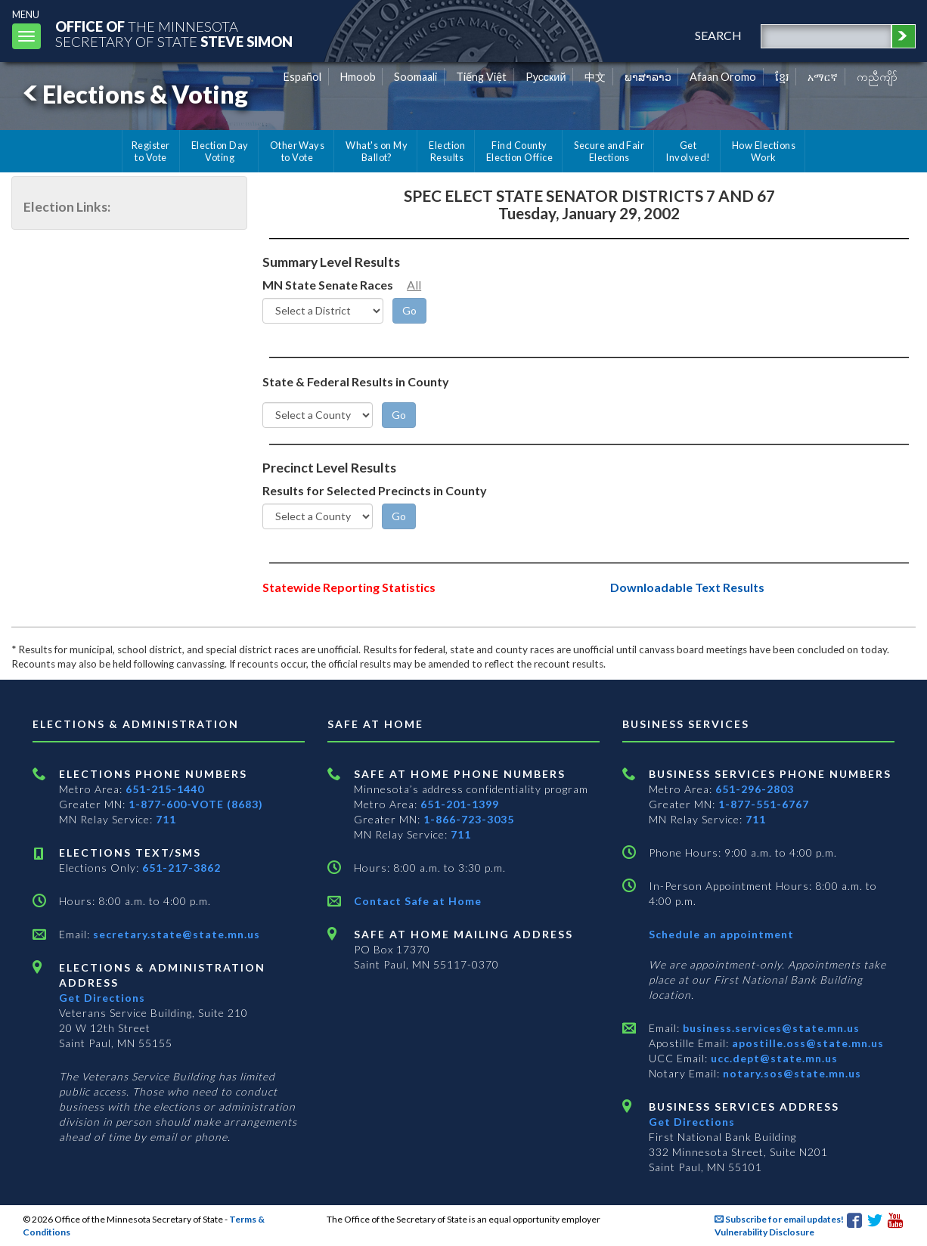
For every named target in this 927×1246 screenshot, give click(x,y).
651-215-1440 (165, 789)
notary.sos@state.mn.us (790, 1073)
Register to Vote (151, 151)
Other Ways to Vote (297, 151)
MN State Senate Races (327, 284)
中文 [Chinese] (595, 76)
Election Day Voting (220, 151)
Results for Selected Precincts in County (374, 490)
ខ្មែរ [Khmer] (782, 76)
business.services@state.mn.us (770, 1027)
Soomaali (415, 76)
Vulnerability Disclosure (764, 1232)
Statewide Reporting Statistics (349, 587)
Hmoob (358, 76)
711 (166, 819)
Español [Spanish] (302, 76)
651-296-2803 (754, 789)
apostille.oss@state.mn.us (806, 1043)
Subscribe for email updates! (779, 1219)
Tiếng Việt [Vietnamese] (481, 76)
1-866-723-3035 (468, 819)
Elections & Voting (133, 94)
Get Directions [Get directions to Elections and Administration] (102, 997)
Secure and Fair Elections (609, 151)
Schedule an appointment (721, 934)
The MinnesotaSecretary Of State (174, 33)
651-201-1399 (459, 804)
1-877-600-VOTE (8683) (196, 804)
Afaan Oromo (723, 76)
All (414, 284)
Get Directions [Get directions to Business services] (692, 1121)
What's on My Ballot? (377, 151)
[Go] (409, 311)
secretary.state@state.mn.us (175, 934)
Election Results (447, 151)
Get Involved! (687, 151)
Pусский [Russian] (546, 76)
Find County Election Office (519, 151)
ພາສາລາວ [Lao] (648, 76)
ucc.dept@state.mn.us (773, 1058)
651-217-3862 (181, 867)
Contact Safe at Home (418, 900)
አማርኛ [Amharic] (823, 76)
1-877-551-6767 (763, 804)
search (718, 35)
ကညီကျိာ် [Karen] (877, 76)
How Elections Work (763, 151)
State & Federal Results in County (355, 381)
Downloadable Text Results (687, 587)
